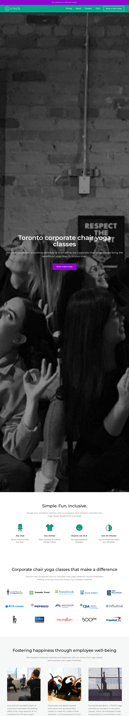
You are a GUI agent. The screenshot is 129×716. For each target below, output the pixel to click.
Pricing (69, 8)
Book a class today (114, 9)
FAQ (98, 8)
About (78, 8)
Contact (88, 8)
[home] (12, 8)
